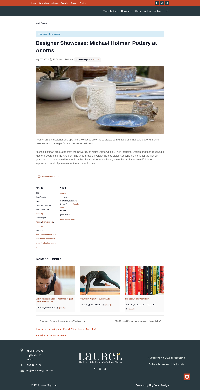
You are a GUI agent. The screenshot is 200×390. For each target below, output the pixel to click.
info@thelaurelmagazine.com (51, 335)
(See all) (96, 60)
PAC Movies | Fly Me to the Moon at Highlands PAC (138, 321)
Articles (157, 11)
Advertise (55, 3)
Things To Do (109, 11)
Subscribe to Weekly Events (166, 364)
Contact (74, 3)
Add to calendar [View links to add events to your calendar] (49, 177)
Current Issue (44, 3)
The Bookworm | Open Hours (137, 299)
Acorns (38, 222)
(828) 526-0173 (34, 364)
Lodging (147, 11)
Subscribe (64, 3)
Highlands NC (47, 222)
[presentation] (55, 280)
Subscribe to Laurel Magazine (166, 358)
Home (33, 3)
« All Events (41, 23)
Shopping (125, 11)
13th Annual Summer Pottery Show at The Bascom (61, 321)
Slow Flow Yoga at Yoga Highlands (95, 299)
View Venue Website (68, 220)
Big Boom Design (159, 385)
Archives (83, 3)
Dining (138, 11)
